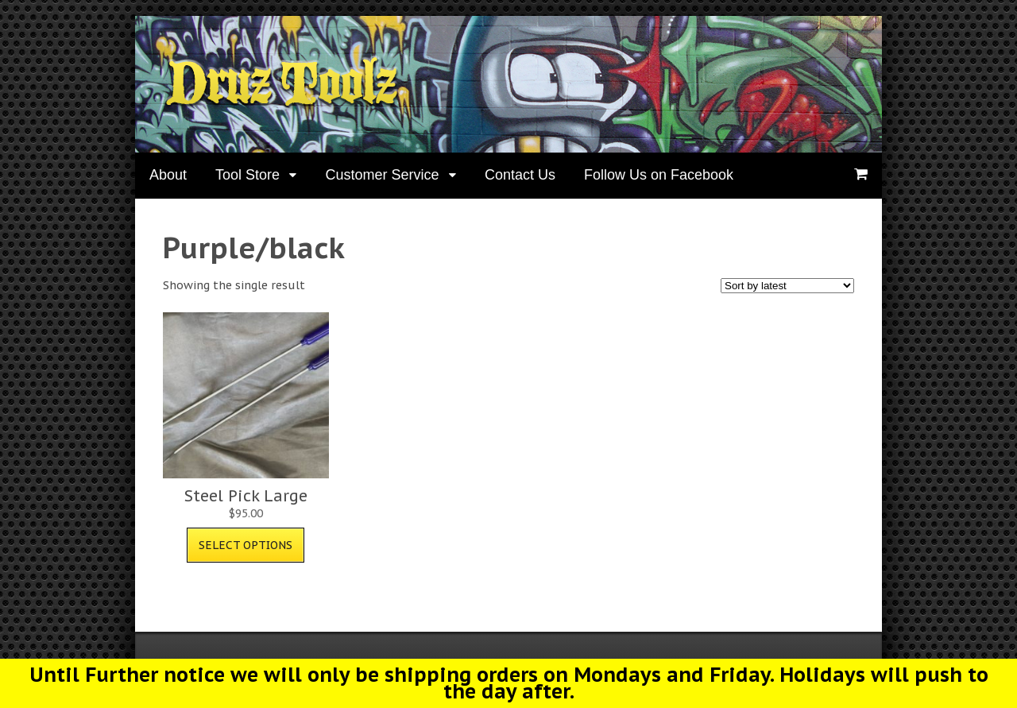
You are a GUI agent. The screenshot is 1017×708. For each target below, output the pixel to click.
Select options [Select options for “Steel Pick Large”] (245, 545)
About (168, 175)
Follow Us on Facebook (658, 175)
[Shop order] (787, 285)
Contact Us (520, 175)
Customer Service (382, 175)
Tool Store (247, 175)
